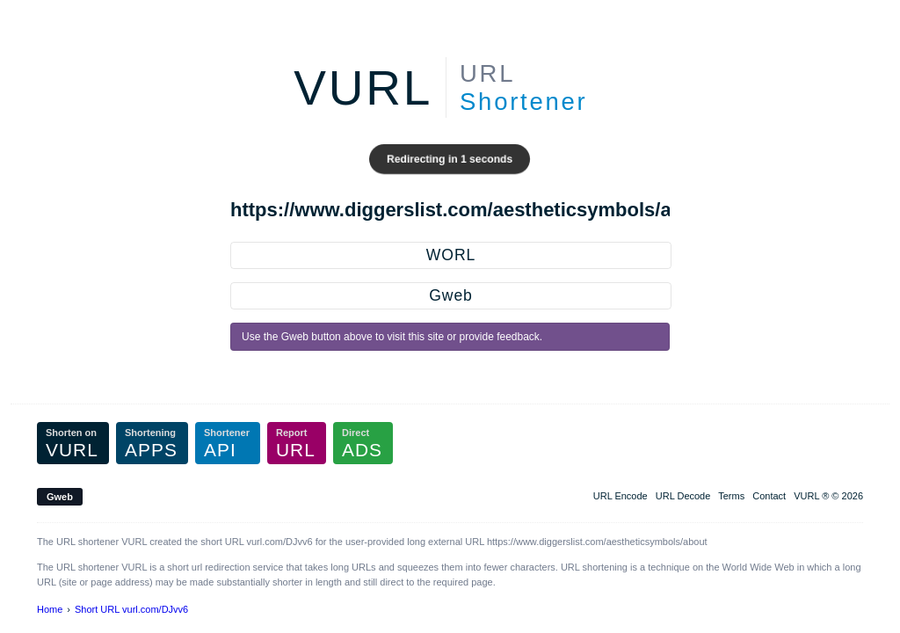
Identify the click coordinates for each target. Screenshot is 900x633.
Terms (731, 496)
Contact (769, 496)
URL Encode (620, 496)
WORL (450, 255)
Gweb (450, 295)
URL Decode (683, 496)
